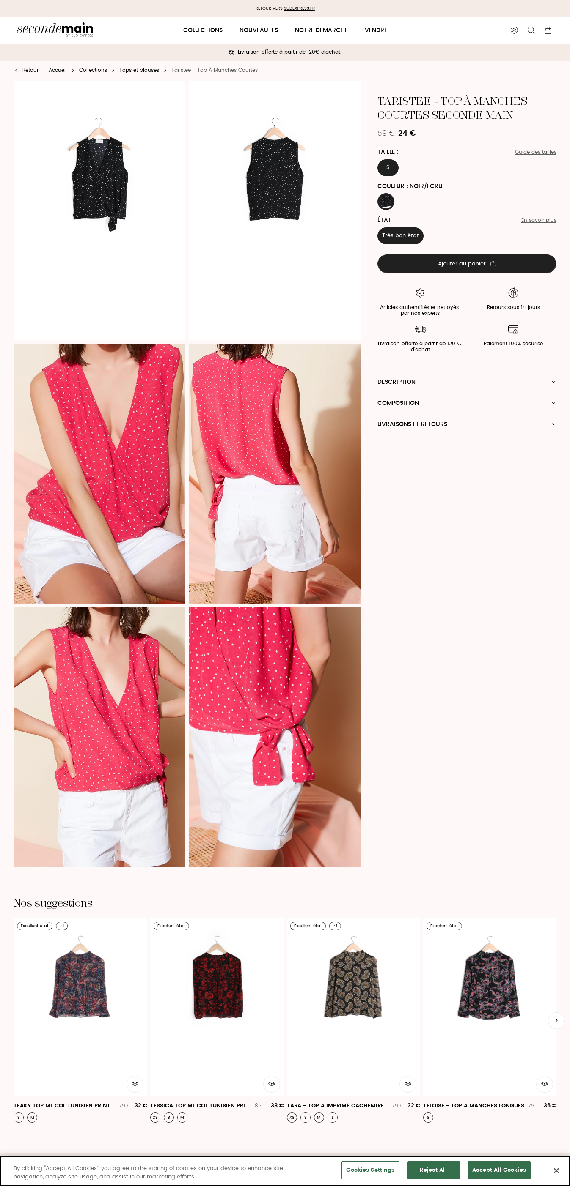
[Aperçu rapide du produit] (135, 1084)
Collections (203, 30)
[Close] (556, 1170)
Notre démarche (321, 30)
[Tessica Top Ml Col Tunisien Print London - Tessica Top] (217, 1020)
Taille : (387, 152)
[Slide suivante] (556, 1020)
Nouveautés (259, 30)
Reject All (433, 1170)
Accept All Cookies (499, 1170)
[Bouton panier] (548, 30)
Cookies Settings (370, 1170)
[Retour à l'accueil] (55, 30)
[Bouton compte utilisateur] (514, 30)
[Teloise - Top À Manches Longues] (489, 1020)
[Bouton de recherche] (531, 30)
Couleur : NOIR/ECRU (410, 186)
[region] (285, 1171)
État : (386, 220)
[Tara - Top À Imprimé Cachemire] (353, 1020)
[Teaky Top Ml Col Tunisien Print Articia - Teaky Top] (80, 1020)
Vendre (376, 30)
